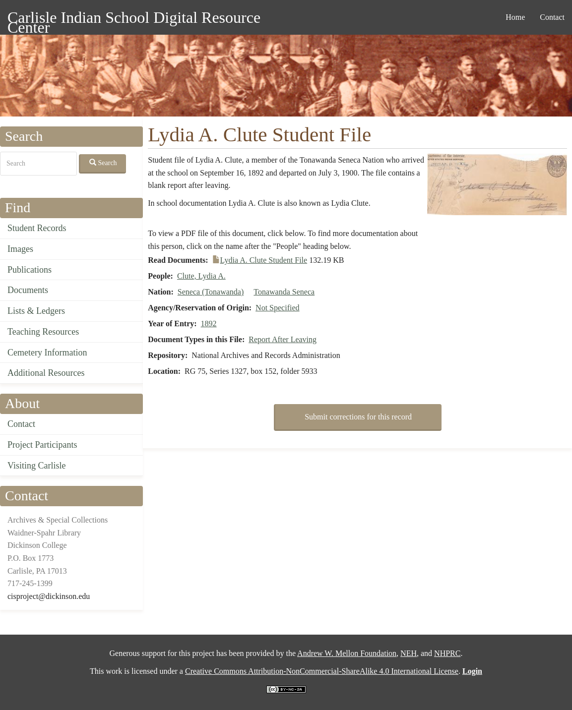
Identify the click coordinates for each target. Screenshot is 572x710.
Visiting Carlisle (36, 466)
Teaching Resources (43, 332)
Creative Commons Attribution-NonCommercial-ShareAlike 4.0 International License (321, 671)
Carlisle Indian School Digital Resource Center (133, 19)
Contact (552, 17)
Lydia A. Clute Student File (264, 260)
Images (20, 249)
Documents (27, 290)
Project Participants (42, 445)
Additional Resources (45, 373)
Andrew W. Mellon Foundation (346, 653)
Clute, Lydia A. (201, 276)
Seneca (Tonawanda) (211, 292)
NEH (408, 653)
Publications (29, 270)
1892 (209, 323)
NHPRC (447, 653)
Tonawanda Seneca (284, 292)
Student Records (36, 228)
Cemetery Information (47, 352)
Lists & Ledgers (36, 311)
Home (515, 17)
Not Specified (277, 307)
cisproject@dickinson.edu (48, 596)
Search (103, 163)
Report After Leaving (283, 339)
